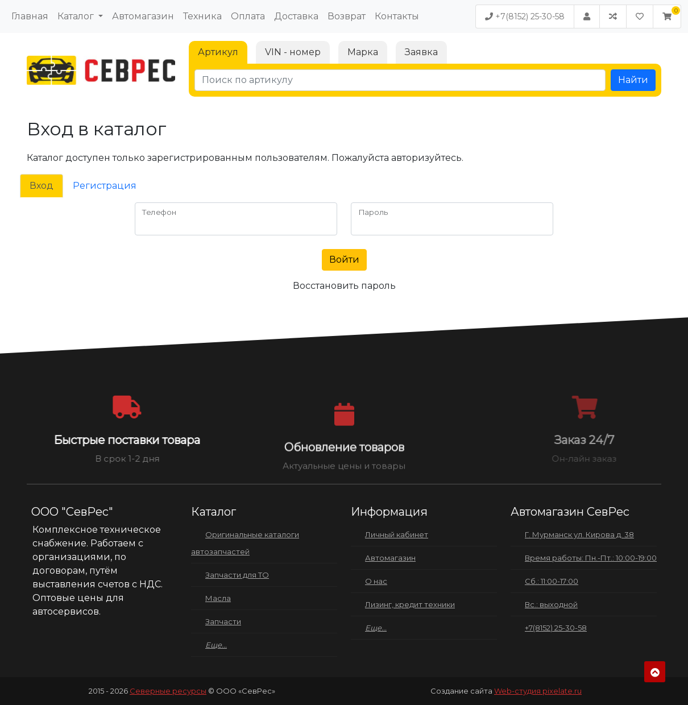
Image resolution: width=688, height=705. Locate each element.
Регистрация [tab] (104, 185)
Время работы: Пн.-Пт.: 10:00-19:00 (591, 557)
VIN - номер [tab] (293, 52)
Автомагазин (143, 16)
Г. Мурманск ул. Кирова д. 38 (579, 534)
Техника (202, 16)
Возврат (347, 16)
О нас (376, 581)
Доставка (296, 16)
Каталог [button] (76, 16)
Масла (218, 598)
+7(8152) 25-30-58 (525, 16)
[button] (667, 16)
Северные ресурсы (168, 690)
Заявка (421, 52)
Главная (29, 16)
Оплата (248, 16)
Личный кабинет (396, 534)
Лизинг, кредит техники (410, 604)
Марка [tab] (362, 52)
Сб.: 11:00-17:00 (551, 581)
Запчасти (223, 621)
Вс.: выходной (551, 604)
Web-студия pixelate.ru (538, 690)
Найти (633, 79)
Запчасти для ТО (237, 574)
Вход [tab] (41, 185)
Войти (344, 259)
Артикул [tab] (218, 52)
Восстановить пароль (344, 285)
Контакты (397, 16)
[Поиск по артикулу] (400, 80)
